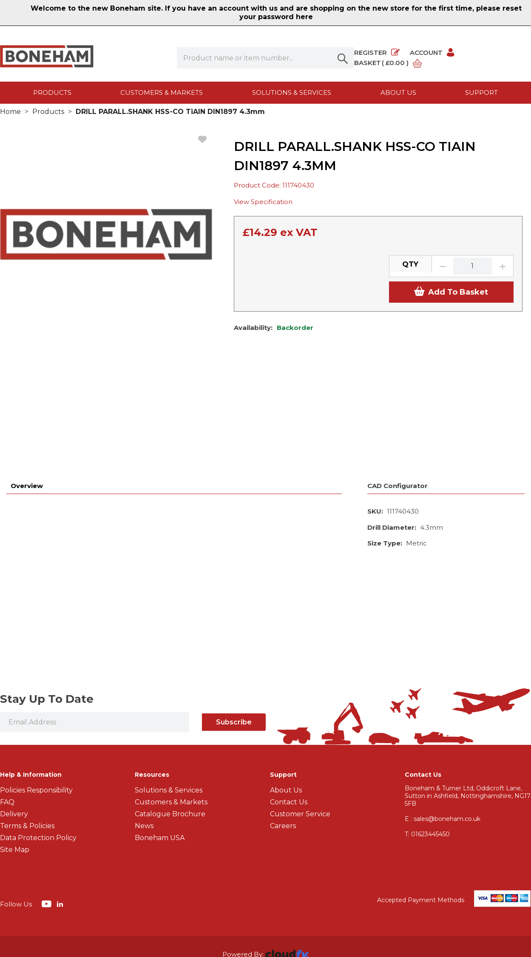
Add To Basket (451, 300)
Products (52, 92)
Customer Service (300, 712)
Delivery (14, 712)
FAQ (7, 700)
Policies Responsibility (36, 688)
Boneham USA (160, 736)
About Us (286, 688)
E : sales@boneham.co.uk (442, 717)
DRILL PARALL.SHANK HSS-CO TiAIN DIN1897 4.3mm (170, 120)
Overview (27, 384)
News (144, 724)
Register (377, 52)
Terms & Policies (27, 724)
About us (398, 92)
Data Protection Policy (38, 736)
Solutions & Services (291, 92)
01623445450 (427, 732)
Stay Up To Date (47, 597)
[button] (343, 57)
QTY (410, 273)
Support (481, 92)
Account (432, 52)
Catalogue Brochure (170, 712)
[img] (47, 801)
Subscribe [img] (234, 620)
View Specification (263, 211)
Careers (283, 724)
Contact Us (288, 700)
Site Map (14, 748)
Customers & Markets (161, 92)
